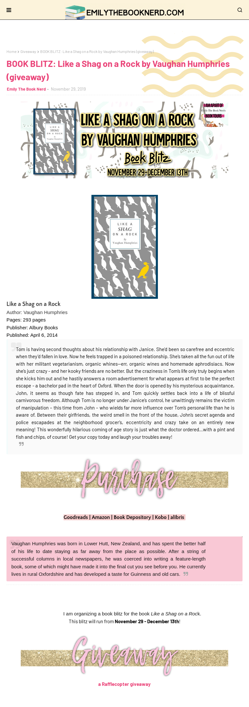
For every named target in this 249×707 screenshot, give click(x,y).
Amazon (101, 517)
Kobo (161, 517)
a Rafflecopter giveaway (124, 684)
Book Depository (132, 517)
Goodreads (76, 517)
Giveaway (28, 51)
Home (11, 51)
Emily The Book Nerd (26, 89)
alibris (177, 517)
